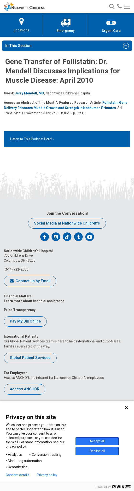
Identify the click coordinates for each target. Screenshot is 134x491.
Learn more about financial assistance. (34, 301)
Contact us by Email (30, 281)
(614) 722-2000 (16, 269)
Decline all (97, 451)
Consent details (17, 475)
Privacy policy (47, 475)
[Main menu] (127, 6)
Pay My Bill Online (25, 321)
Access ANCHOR (24, 389)
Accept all (97, 441)
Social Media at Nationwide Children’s (67, 223)
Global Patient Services (30, 357)
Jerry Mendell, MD (29, 93)
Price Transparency (19, 310)
